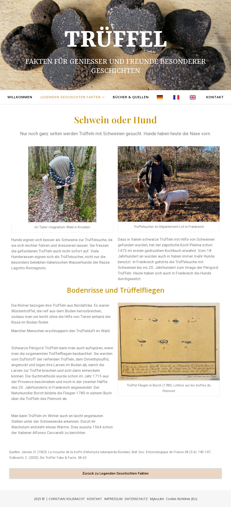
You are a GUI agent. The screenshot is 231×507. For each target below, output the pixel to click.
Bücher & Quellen (131, 97)
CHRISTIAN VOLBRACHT (67, 499)
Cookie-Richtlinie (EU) (181, 499)
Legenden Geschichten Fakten (70, 97)
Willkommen (19, 97)
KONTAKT (94, 499)
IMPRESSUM (113, 499)
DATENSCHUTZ (136, 499)
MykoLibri (157, 499)
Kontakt (215, 97)
